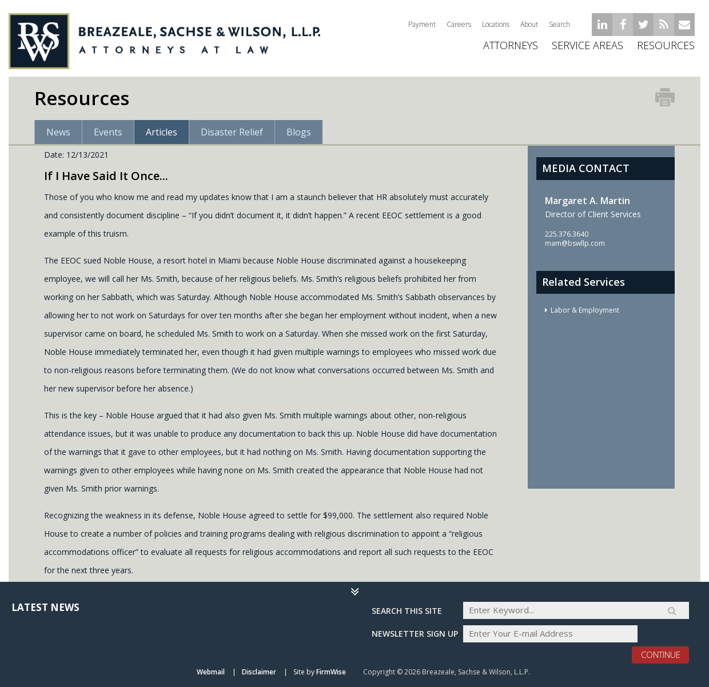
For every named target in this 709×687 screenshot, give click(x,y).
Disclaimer (259, 672)
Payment (422, 24)
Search (559, 24)
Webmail (211, 672)
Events (108, 132)
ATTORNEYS (510, 48)
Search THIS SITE (407, 610)
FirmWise (331, 672)
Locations (495, 24)
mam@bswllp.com (575, 243)
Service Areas (587, 48)
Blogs (298, 132)
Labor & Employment (585, 310)
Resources (666, 48)
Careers (459, 24)
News (58, 132)
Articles (161, 132)
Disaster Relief (232, 132)
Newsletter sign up (415, 633)
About (529, 24)
